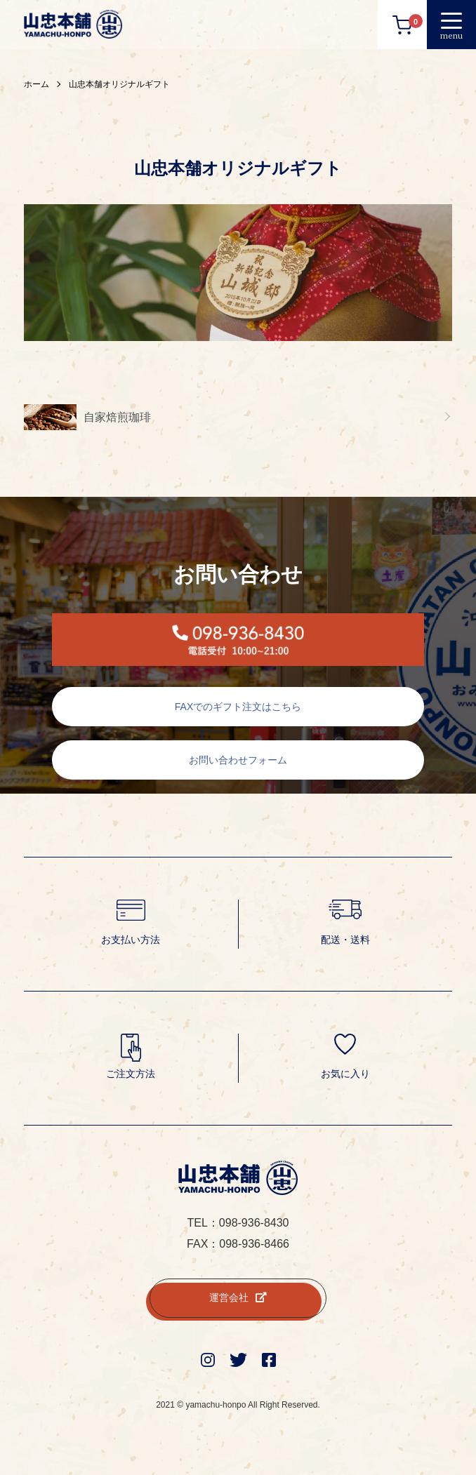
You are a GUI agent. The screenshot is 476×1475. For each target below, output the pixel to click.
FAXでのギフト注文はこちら (238, 706)
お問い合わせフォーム (238, 760)
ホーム (36, 84)
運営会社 (238, 1297)
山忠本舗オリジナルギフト (119, 84)
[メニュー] (451, 24)
